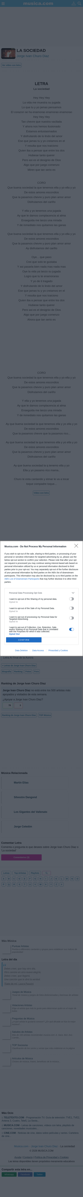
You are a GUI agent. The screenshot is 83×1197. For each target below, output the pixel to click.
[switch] (71, 598)
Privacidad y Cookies (58, 650)
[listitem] (41, 592)
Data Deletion (21, 650)
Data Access (38, 650)
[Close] (77, 547)
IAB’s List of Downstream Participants (21, 579)
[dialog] (41, 598)
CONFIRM (23, 640)
